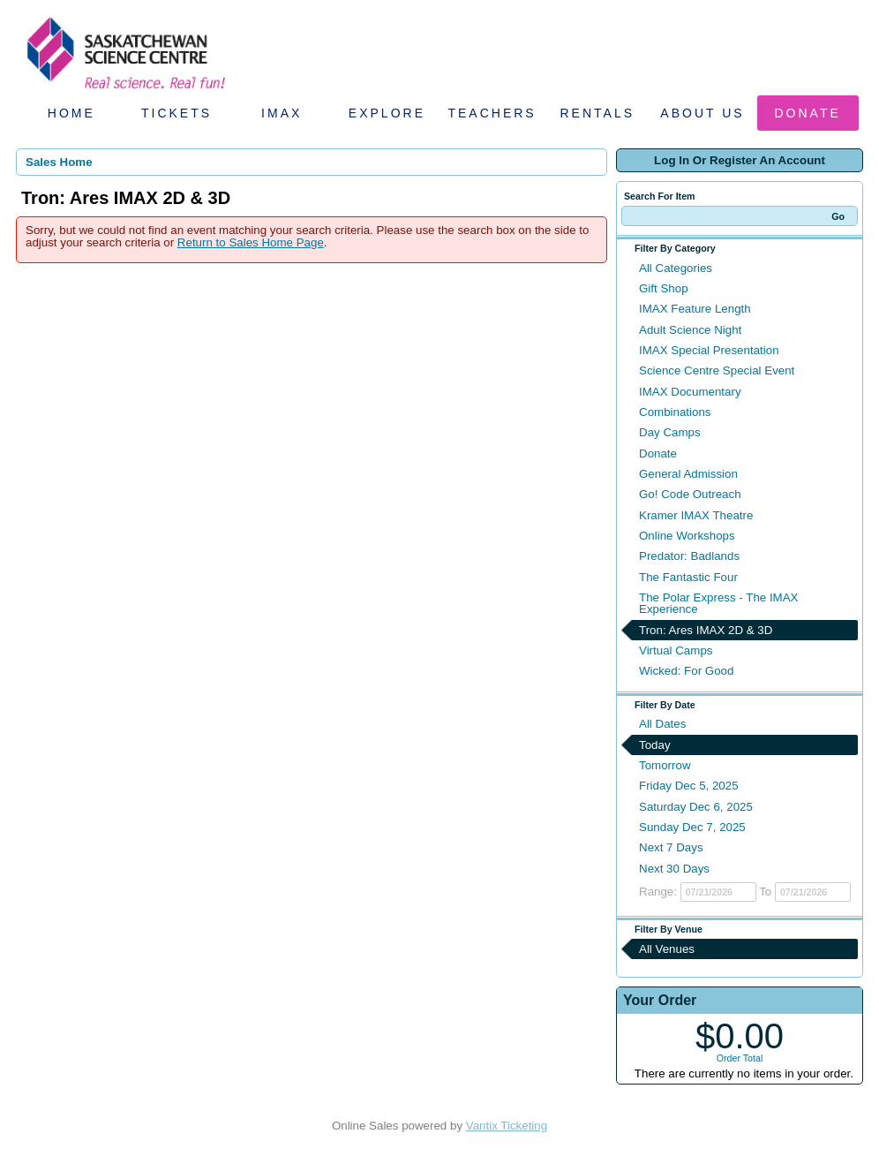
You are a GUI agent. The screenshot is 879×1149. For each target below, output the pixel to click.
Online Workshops (687, 535)
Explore (387, 113)
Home (71, 113)
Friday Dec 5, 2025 (689, 785)
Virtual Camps (675, 650)
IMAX (281, 113)
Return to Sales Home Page (250, 242)
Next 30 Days (674, 868)
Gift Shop (663, 288)
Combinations (675, 412)
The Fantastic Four (688, 577)
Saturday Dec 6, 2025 (696, 806)
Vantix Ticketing (506, 1125)
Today (655, 745)
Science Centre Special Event (716, 370)
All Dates (662, 723)
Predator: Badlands (689, 556)
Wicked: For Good (686, 670)
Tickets (176, 113)
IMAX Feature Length (695, 308)
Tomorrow (665, 765)
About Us (702, 113)
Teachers (491, 113)
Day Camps (670, 432)
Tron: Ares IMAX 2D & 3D (705, 630)
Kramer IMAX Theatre (696, 515)
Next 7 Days (671, 847)
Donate (808, 113)
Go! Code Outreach (690, 494)
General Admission (688, 473)
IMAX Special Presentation (709, 350)
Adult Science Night (690, 329)
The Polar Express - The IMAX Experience (719, 603)
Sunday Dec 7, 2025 (692, 827)
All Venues (667, 949)
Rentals (597, 113)
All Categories (675, 268)
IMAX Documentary (690, 391)
